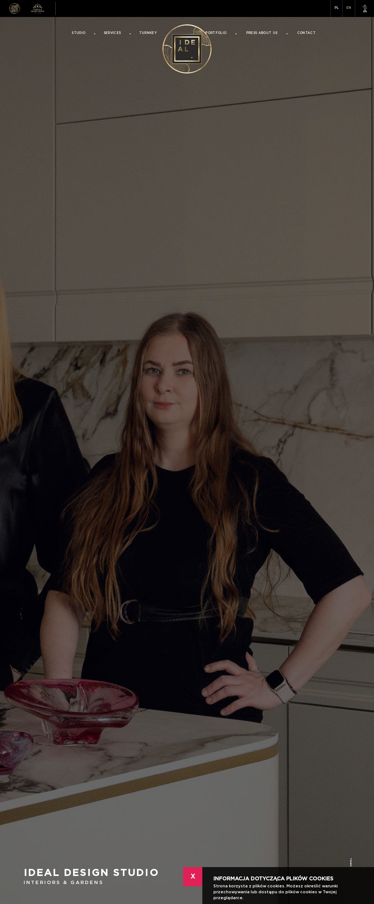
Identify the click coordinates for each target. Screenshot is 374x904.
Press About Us (261, 33)
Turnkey (148, 33)
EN (348, 8)
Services (112, 33)
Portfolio (215, 33)
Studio (78, 33)
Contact (306, 33)
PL (336, 8)
